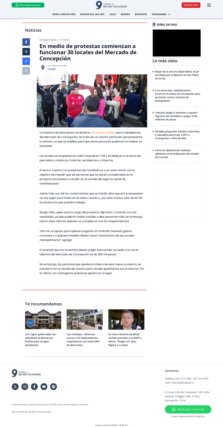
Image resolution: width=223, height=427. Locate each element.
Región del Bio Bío (92, 14)
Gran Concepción (64, 14)
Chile (112, 14)
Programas (161, 14)
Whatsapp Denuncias (28, 5)
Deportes (141, 14)
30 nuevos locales (103, 133)
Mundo (125, 14)
